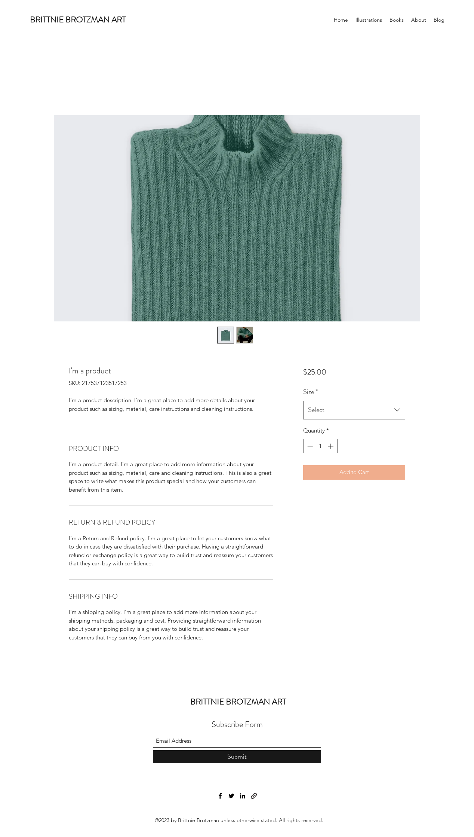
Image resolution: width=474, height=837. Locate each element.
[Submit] (237, 756)
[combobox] (354, 410)
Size (310, 392)
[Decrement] (309, 446)
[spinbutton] (320, 446)
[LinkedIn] (242, 796)
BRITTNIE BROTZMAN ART (78, 19)
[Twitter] (231, 796)
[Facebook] (220, 796)
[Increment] (331, 446)
